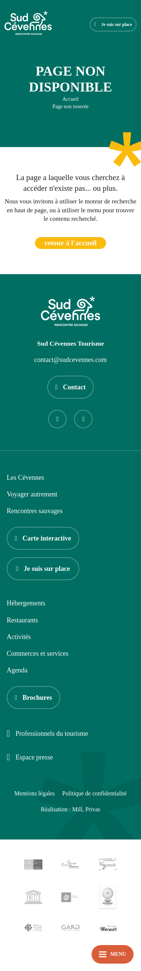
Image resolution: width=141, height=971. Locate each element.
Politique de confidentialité (94, 793)
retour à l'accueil (70, 243)
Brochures (33, 697)
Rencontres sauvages (35, 511)
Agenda (17, 670)
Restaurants (22, 620)
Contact (70, 387)
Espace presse (30, 757)
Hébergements (26, 603)
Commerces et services (37, 653)
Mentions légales (34, 793)
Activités (19, 637)
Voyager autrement (32, 494)
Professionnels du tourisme (47, 734)
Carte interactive (43, 538)
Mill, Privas (86, 809)
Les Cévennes (25, 477)
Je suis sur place (113, 24)
